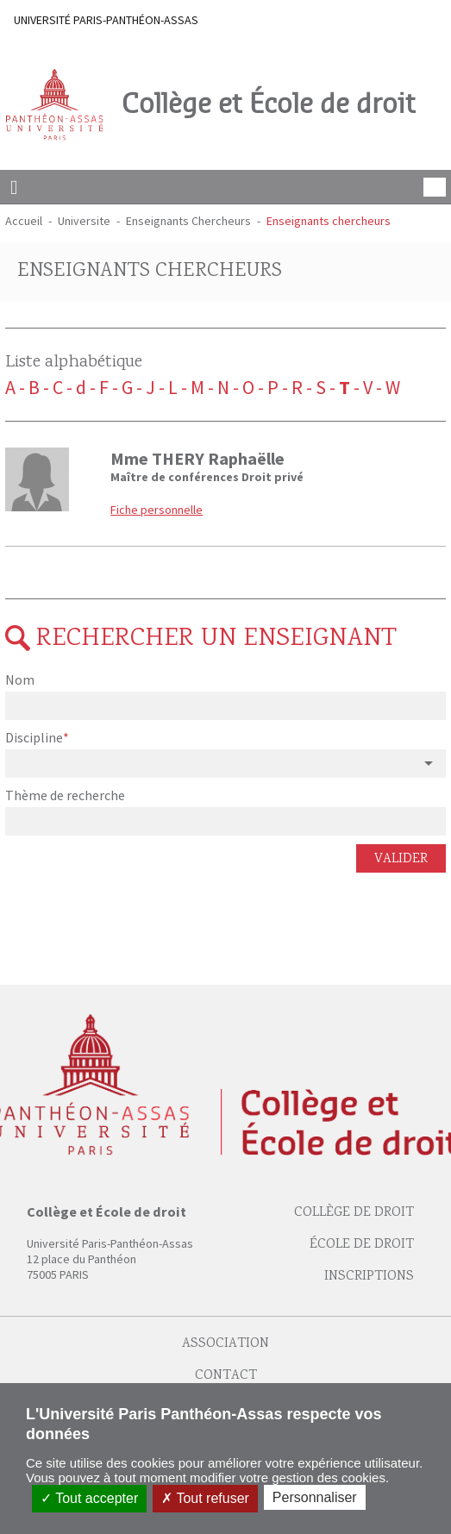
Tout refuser (205, 1498)
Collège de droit (354, 1213)
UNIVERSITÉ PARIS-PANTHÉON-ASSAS (106, 20)
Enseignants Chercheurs (188, 221)
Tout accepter (89, 1498)
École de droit (362, 1245)
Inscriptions (369, 1277)
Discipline (35, 737)
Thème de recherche (65, 795)
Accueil (23, 221)
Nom (19, 679)
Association (225, 1344)
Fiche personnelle (156, 509)
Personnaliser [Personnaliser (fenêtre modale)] (314, 1497)
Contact (226, 1376)
